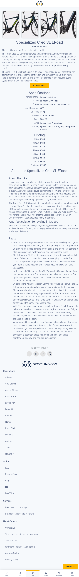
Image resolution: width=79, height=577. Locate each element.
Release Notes (11, 474)
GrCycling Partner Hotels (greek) (20, 547)
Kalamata (9, 415)
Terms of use (11, 540)
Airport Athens (11, 390)
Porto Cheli (10, 428)
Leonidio (9, 434)
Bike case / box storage (16, 507)
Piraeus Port (11, 396)
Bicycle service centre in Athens (19, 514)
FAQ (7, 468)
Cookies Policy (12, 553)
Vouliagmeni (11, 383)
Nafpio (8, 422)
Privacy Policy (11, 559)
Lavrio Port (10, 403)
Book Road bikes (39, 86)
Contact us (10, 528)
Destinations (9, 371)
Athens (8, 377)
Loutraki (9, 409)
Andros (8, 441)
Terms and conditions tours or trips (21, 534)
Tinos (8, 447)
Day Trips (9, 493)
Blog (7, 480)
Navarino (9, 454)
